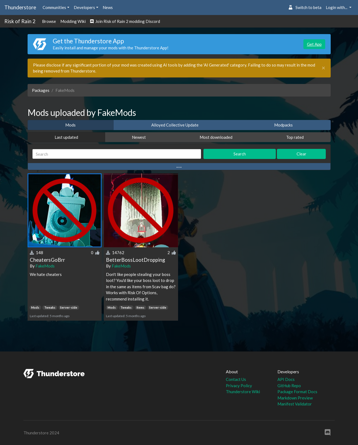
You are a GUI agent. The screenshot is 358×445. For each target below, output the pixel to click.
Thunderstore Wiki (243, 391)
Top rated (295, 137)
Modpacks (283, 124)
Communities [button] (54, 7)
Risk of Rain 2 (19, 21)
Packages (40, 90)
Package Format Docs (297, 391)
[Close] (323, 68)
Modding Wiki (73, 21)
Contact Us (236, 379)
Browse (49, 21)
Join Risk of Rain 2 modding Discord (125, 21)
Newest (139, 137)
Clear (301, 153)
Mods (70, 124)
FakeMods (45, 265)
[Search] (117, 154)
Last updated (66, 137)
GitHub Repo (289, 385)
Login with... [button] (337, 7)
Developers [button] (84, 7)
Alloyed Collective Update (175, 124)
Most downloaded (216, 137)
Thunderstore (20, 7)
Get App (314, 44)
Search (239, 153)
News (108, 7)
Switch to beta (304, 7)
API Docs (286, 379)
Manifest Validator (294, 403)
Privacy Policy (239, 385)
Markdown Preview (295, 397)
